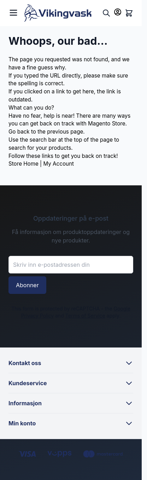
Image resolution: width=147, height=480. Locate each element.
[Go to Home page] (61, 13)
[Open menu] (13, 12)
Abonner (27, 285)
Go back (19, 131)
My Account (58, 163)
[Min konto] (117, 12)
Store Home (23, 163)
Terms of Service (85, 316)
